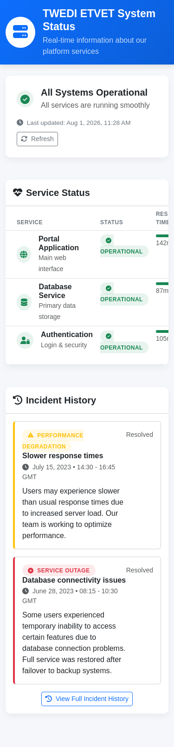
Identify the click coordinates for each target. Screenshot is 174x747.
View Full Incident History (87, 698)
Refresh (37, 139)
